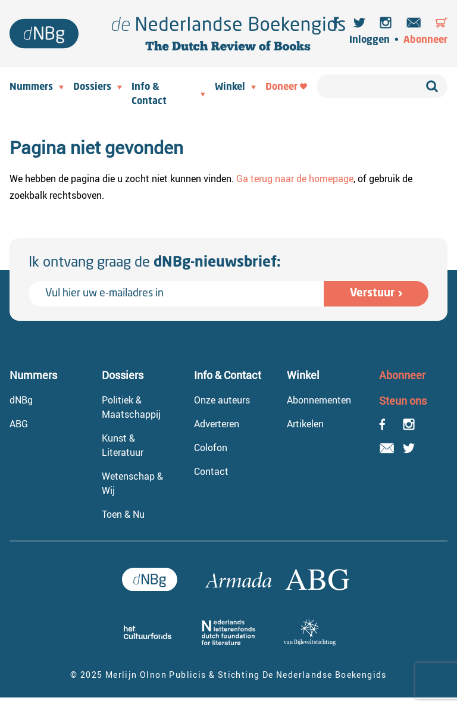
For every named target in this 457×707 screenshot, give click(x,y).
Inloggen (369, 40)
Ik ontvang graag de (155, 263)
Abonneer (425, 40)
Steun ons (403, 400)
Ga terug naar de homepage (294, 178)
